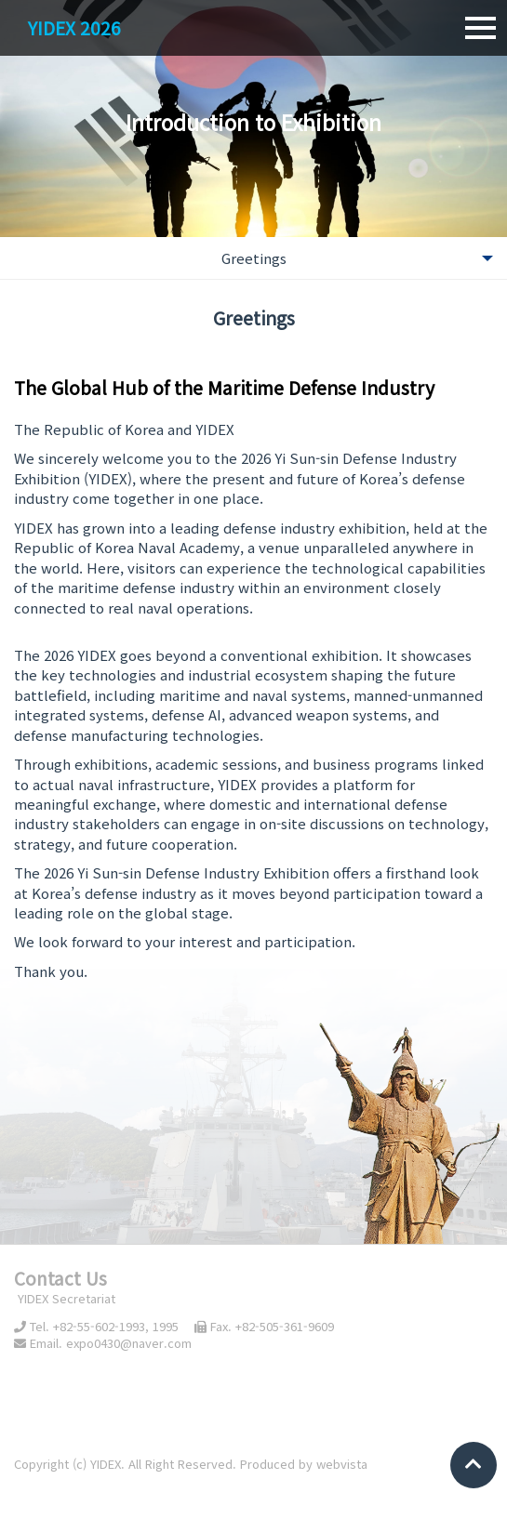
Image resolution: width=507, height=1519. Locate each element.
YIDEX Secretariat (64, 1298)
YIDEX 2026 (74, 27)
